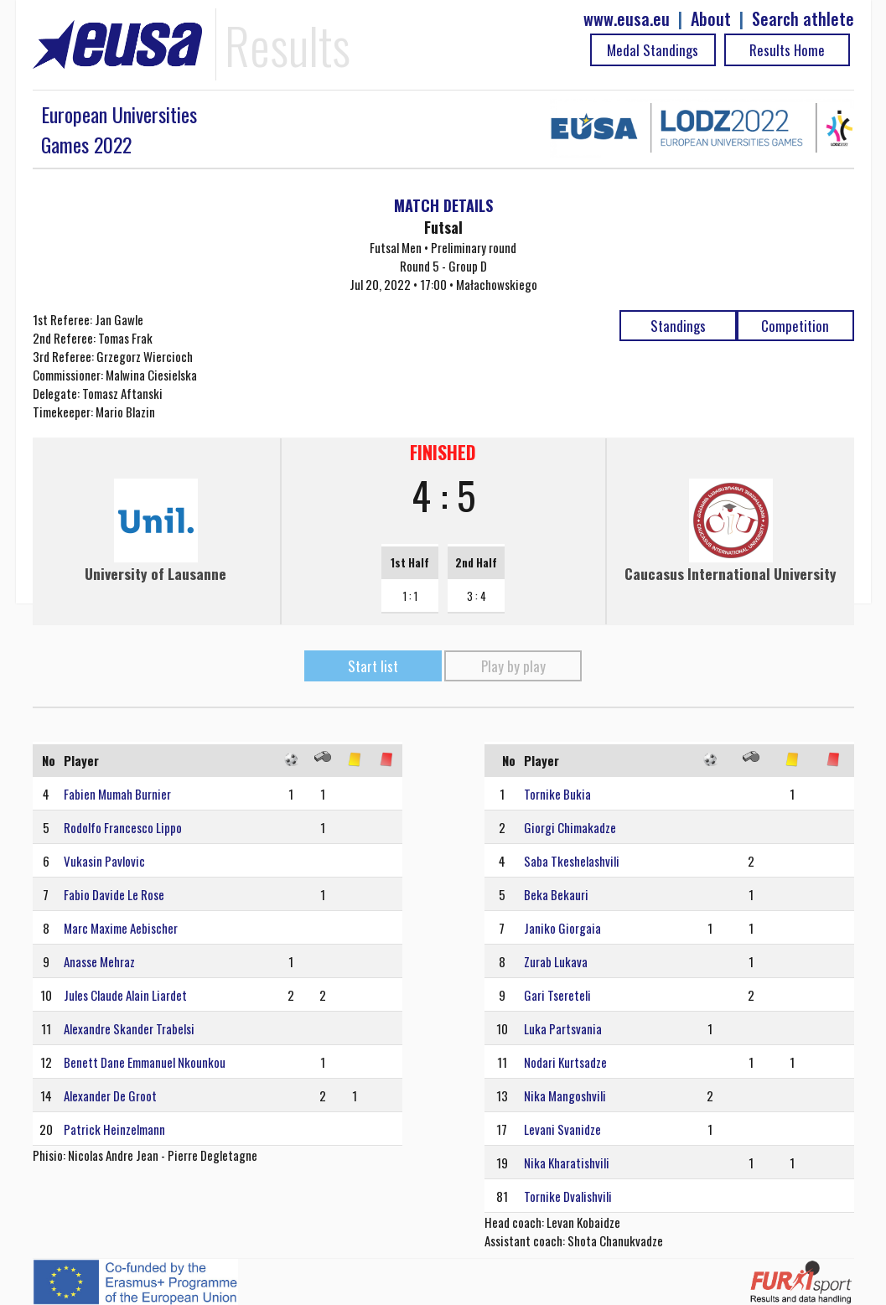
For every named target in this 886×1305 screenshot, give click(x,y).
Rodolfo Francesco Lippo (123, 827)
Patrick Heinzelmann (114, 1129)
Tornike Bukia (557, 794)
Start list (373, 665)
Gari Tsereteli (557, 995)
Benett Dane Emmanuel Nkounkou (144, 1062)
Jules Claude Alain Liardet (125, 995)
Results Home (787, 49)
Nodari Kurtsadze (565, 1062)
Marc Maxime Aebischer (121, 928)
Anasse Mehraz (99, 961)
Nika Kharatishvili (566, 1162)
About (711, 18)
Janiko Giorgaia (562, 928)
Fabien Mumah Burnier (117, 794)
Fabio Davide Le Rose (114, 894)
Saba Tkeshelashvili (571, 861)
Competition (795, 325)
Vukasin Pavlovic (104, 861)
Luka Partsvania (563, 1028)
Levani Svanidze (562, 1129)
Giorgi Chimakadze (570, 827)
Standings (678, 325)
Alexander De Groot (110, 1095)
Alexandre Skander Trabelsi (129, 1028)
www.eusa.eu (626, 18)
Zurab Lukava (556, 961)
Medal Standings (652, 49)
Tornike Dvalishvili (568, 1196)
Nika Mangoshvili (565, 1095)
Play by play (513, 665)
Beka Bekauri (556, 894)
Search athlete (803, 18)
